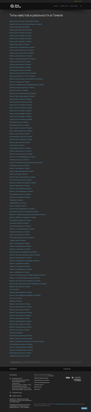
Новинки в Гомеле (16, 333)
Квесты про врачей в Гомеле (20, 286)
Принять (84, 408)
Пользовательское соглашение (41, 380)
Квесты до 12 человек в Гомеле (21, 105)
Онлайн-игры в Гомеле (18, 240)
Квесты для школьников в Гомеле (22, 53)
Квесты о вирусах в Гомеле (19, 82)
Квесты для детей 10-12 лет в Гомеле (23, 73)
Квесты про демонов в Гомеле (20, 258)
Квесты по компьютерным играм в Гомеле (25, 278)
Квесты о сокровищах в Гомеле (21, 269)
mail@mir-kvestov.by (17, 395)
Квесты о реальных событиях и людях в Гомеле (27, 341)
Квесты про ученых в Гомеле (20, 324)
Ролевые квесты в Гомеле (19, 122)
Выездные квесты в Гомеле (19, 125)
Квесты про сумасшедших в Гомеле (22, 177)
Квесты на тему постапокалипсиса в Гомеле (26, 24)
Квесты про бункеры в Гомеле (20, 327)
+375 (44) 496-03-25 (17, 392)
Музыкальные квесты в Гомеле (21, 336)
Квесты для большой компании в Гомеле (24, 21)
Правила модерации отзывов (41, 378)
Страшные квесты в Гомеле (19, 165)
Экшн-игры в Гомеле (17, 145)
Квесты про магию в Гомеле (20, 142)
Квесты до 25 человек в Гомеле (21, 139)
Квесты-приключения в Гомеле (21, 347)
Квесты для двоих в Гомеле (19, 44)
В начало (66, 369)
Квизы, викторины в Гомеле (20, 235)
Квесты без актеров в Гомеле (20, 67)
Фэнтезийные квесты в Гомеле (21, 137)
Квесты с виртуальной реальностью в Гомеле (26, 162)
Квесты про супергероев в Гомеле (22, 96)
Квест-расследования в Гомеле (21, 131)
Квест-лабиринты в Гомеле (19, 272)
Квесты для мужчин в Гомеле (20, 62)
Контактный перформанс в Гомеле (22, 209)
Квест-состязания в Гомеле (20, 243)
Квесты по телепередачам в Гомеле (22, 157)
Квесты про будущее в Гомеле (20, 321)
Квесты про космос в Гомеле (20, 304)
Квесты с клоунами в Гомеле (20, 266)
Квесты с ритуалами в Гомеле (20, 188)
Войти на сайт (78, 1)
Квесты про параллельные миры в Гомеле (25, 255)
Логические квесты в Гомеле (20, 226)
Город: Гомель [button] (74, 6)
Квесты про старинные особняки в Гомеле (25, 281)
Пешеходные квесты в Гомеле (20, 353)
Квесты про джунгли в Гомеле (20, 151)
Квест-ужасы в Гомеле (18, 206)
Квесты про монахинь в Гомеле (21, 312)
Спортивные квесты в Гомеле (20, 148)
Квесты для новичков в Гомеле (21, 30)
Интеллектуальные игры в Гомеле (22, 237)
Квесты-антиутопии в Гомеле (20, 315)
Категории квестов (38, 384)
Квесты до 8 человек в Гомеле (20, 113)
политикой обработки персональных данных (66, 404)
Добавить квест (65, 6)
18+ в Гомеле (14, 289)
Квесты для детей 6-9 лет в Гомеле (22, 76)
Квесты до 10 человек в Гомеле (21, 108)
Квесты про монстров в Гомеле (21, 338)
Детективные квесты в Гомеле (21, 99)
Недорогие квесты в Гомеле (20, 232)
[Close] (88, 404)
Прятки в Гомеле (16, 298)
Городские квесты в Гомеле (20, 356)
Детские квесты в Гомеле (19, 90)
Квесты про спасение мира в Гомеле (23, 93)
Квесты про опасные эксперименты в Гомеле (26, 79)
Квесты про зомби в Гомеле (19, 168)
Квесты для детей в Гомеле (19, 27)
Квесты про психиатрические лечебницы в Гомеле (28, 284)
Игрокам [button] (56, 6)
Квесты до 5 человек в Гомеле (20, 36)
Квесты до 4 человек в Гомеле (20, 38)
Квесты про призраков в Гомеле (21, 191)
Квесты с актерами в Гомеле (20, 197)
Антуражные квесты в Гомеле (20, 220)
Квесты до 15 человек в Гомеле (21, 102)
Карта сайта (37, 389)
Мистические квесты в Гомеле (21, 180)
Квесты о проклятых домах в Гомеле (23, 183)
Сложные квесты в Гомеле (19, 223)
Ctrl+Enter (51, 375)
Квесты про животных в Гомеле (21, 154)
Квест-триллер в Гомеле (18, 174)
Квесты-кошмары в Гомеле (19, 263)
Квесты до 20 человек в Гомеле (21, 119)
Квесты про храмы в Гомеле (20, 310)
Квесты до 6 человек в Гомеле (20, 33)
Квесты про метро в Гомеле (19, 318)
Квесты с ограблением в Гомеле (21, 350)
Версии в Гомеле (16, 301)
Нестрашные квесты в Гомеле (20, 70)
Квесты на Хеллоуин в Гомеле (20, 246)
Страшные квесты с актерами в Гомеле (24, 211)
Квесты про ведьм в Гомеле (19, 186)
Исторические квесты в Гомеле (21, 344)
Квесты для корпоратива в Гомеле (22, 47)
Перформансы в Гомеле (18, 203)
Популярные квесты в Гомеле (20, 194)
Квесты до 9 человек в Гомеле (20, 111)
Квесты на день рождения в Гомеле (22, 59)
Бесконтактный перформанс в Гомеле (23, 252)
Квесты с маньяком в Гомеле (20, 249)
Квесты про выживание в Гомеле (22, 171)
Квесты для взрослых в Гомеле (21, 56)
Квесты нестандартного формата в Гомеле (25, 295)
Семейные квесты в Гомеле (19, 160)
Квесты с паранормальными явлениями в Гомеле (27, 214)
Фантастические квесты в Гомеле (22, 87)
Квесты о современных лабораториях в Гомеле (27, 85)
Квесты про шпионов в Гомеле (21, 307)
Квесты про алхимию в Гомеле (21, 292)
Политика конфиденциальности (42, 382)
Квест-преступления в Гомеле (21, 128)
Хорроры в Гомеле (16, 200)
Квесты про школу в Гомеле (20, 134)
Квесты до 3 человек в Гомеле (20, 41)
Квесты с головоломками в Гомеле (22, 229)
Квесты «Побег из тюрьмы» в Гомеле (23, 217)
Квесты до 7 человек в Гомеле (20, 116)
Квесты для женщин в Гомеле (20, 64)
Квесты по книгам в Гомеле (19, 330)
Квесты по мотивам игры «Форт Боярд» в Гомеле (27, 275)
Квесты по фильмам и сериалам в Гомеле (24, 261)
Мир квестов (13, 369)
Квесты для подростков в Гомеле (22, 50)
